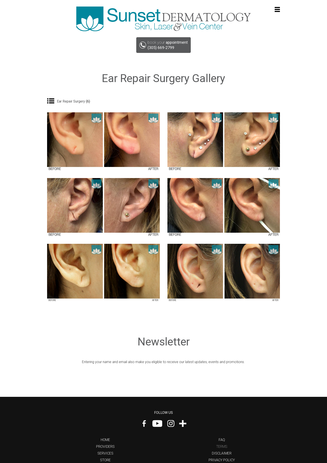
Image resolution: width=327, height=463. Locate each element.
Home (105, 440)
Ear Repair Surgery (73, 101)
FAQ (222, 440)
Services (105, 453)
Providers (105, 446)
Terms (221, 446)
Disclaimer (222, 453)
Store (105, 460)
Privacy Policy (222, 460)
